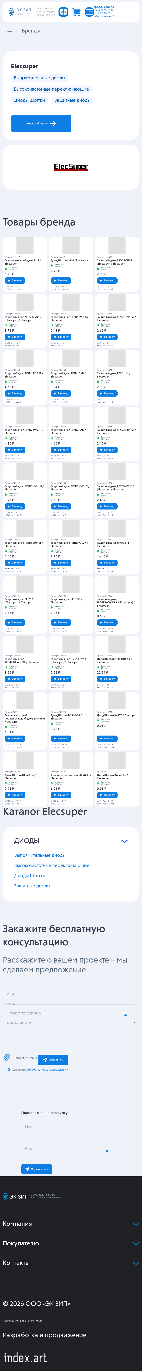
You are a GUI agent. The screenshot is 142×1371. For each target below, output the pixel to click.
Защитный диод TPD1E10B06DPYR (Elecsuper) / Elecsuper (116, 613)
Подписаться (36, 1185)
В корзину (15, 291)
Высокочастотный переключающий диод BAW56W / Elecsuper (25, 729)
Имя (31, 1145)
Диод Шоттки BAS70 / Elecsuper (116, 726)
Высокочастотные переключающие (62, 92)
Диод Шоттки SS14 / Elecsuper (69, 271)
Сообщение (22, 1041)
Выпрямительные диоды (46, 79)
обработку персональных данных (47, 1086)
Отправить (53, 1076)
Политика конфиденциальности (22, 1337)
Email (32, 1167)
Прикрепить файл (20, 1074)
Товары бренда (48, 132)
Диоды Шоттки (34, 106)
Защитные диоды (87, 106)
